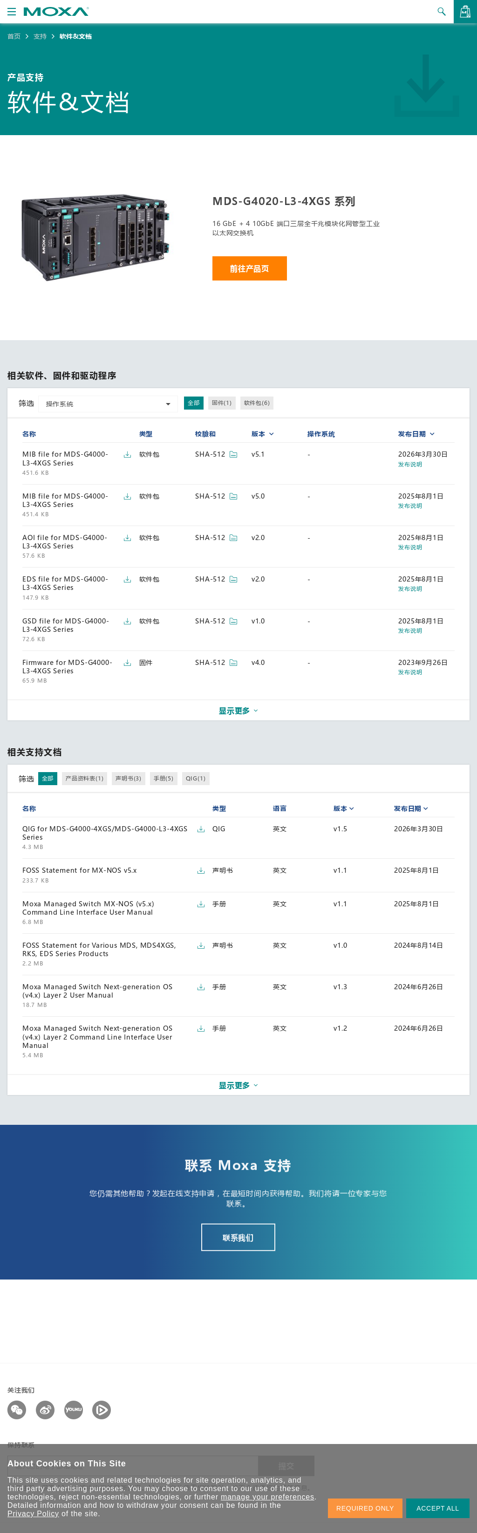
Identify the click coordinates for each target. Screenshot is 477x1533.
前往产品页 (249, 268)
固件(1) (222, 402)
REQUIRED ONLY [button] (365, 1508)
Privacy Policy (33, 1514)
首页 (13, 36)
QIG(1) (196, 778)
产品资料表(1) (84, 778)
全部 (194, 402)
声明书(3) (129, 778)
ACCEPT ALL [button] (437, 1508)
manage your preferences (267, 1497)
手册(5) (164, 778)
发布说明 (410, 464)
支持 (40, 36)
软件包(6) (257, 402)
